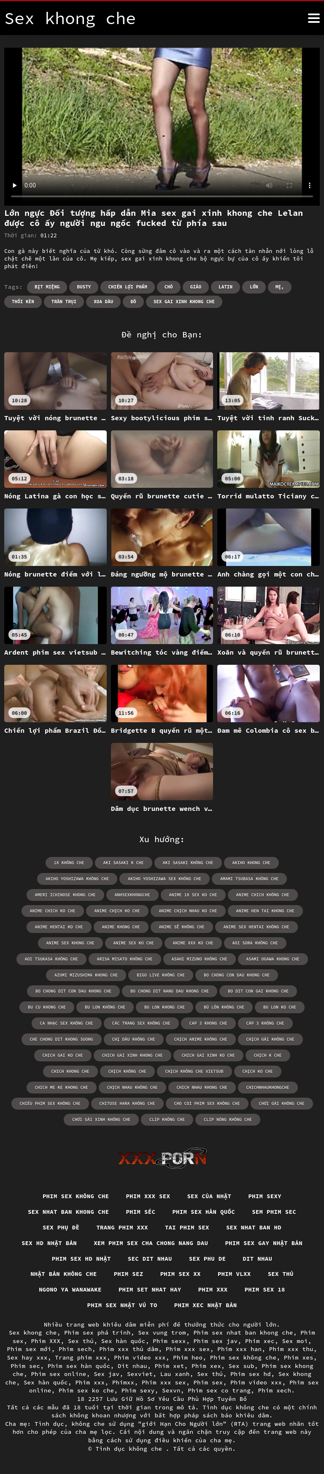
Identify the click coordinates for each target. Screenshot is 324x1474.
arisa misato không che (125, 959)
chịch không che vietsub (194, 1071)
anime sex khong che (70, 943)
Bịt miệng (47, 287)
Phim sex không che (76, 1196)
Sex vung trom (162, 1332)
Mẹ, (279, 287)
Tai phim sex (187, 1227)
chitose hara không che (127, 1103)
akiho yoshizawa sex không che (164, 878)
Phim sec (25, 1366)
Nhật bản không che (63, 1274)
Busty (84, 287)
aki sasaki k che (123, 862)
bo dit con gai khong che (258, 991)
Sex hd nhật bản (49, 1243)
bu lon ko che (279, 1007)
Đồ (133, 302)
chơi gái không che (282, 1103)
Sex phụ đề (61, 1227)
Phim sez (128, 1274)
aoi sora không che (255, 943)
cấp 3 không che (265, 1023)
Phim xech (275, 1390)
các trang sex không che (141, 1023)
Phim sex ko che (86, 1390)
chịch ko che (258, 1071)
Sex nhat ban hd (253, 1227)
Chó (169, 287)
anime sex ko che (133, 943)
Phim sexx (169, 1341)
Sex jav (106, 1374)
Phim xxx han (239, 1349)
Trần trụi (63, 302)
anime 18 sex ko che (193, 894)
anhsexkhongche (132, 894)
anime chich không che (262, 894)
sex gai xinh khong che (184, 302)
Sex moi (295, 1341)
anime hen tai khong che (265, 911)
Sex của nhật (209, 1196)
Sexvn (171, 1390)
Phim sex (208, 1382)
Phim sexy (264, 1196)
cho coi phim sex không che (207, 1103)
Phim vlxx (234, 1274)
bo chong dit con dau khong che (73, 991)
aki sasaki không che (188, 862)
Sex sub (241, 1366)
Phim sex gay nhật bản (263, 1243)
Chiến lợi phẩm (127, 287)
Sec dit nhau (150, 1258)
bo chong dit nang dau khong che (169, 991)
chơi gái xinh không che (101, 1119)
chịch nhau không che (132, 1087)
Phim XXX (45, 1341)
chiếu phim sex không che (50, 1103)
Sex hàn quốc (123, 1341)
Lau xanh (175, 1374)
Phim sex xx (180, 1274)
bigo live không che (161, 975)
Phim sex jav (215, 1341)
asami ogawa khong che (273, 959)
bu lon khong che (164, 1007)
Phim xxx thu (291, 1349)
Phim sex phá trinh (97, 1332)
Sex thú (281, 1274)
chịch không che (127, 1071)
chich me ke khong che (61, 1087)
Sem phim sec (274, 1212)
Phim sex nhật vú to (122, 1305)
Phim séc (140, 1212)
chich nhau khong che (202, 1087)
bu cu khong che (47, 1007)
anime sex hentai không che (256, 927)
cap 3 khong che (208, 1023)
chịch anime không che (200, 1039)
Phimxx (123, 1382)
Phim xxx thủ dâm (128, 1349)
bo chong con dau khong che (237, 975)
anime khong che (121, 927)
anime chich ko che (53, 911)
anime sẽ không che (182, 927)
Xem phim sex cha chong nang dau (151, 1243)
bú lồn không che (224, 1007)
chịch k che (268, 1055)
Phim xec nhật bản (205, 1305)
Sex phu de (207, 1258)
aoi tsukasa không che (51, 959)
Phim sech (75, 1349)
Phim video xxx (140, 1357)
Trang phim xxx (122, 1227)
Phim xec (260, 1341)
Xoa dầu (103, 302)
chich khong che (70, 1071)
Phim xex (206, 1366)
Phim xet (169, 1366)
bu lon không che (105, 1007)
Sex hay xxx (27, 1357)
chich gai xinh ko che (208, 1055)
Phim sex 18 (265, 1289)
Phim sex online (58, 1374)
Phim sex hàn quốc (203, 1212)
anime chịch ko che (117, 911)
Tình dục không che (131, 1448)
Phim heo (187, 1357)
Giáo (195, 287)
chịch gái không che (270, 1039)
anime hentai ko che (59, 927)
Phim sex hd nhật (81, 1258)
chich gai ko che (63, 1055)
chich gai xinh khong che (132, 1055)
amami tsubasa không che (249, 878)
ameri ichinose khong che (65, 894)
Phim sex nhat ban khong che (243, 1332)
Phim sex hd (250, 1374)
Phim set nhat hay (150, 1289)
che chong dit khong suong (61, 1039)
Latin (225, 287)
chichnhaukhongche (267, 1087)
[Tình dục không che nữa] (314, 18)
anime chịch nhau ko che (188, 911)
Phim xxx (213, 1289)
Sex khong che (33, 1332)
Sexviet (140, 1374)
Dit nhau (257, 1258)
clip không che (167, 1119)
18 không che (69, 862)
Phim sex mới (29, 1349)
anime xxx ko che (193, 943)
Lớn (254, 287)
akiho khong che (251, 862)
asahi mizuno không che (199, 959)
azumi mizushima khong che (86, 975)
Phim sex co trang (219, 1390)
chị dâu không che (133, 1039)
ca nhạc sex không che (66, 1023)
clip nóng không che (228, 1119)
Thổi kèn (23, 302)
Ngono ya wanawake (70, 1289)
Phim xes (298, 1357)
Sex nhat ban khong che (68, 1212)
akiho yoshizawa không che (77, 878)
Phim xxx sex (148, 1196)
